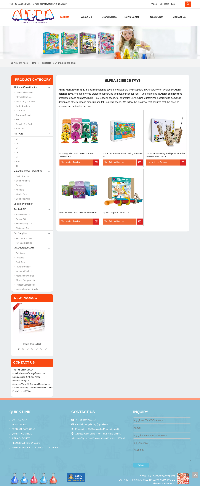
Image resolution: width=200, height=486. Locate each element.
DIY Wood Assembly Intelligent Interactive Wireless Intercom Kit (165, 155)
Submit (141, 465)
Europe (19, 185)
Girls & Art (21, 110)
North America (22, 176)
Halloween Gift (23, 214)
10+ (18, 161)
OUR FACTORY (19, 420)
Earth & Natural (23, 106)
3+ (17, 139)
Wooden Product (24, 271)
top (195, 475)
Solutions (20, 253)
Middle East (21, 194)
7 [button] (45, 348)
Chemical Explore (24, 92)
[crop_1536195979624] (183, 478)
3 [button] (27, 348)
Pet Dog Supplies (24, 243)
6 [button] (41, 348)
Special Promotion (23, 204)
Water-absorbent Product (28, 289)
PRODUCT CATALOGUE (23, 429)
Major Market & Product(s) (28, 171)
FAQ (173, 4)
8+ (17, 157)
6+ (17, 152)
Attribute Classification (25, 87)
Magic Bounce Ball (32, 344)
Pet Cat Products (24, 238)
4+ (17, 143)
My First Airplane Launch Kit (116, 212)
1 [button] (18, 348)
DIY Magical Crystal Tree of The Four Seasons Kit (76, 155)
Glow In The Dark (24, 124)
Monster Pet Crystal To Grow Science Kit (78, 212)
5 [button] (36, 348)
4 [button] (32, 348)
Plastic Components (25, 280)
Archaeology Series (25, 276)
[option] (32, 324)
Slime (18, 119)
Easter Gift (21, 219)
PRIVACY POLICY (21, 438)
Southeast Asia (23, 199)
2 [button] (23, 348)
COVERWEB (169, 476)
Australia (20, 190)
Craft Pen (20, 262)
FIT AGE (18, 133)
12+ (18, 166)
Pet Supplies (20, 233)
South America (23, 181)
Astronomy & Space (25, 101)
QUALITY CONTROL (22, 434)
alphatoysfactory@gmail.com (53, 4)
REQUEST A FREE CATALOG (26, 443)
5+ (17, 148)
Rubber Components (25, 285)
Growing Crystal (23, 115)
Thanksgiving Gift (24, 223)
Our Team (164, 4)
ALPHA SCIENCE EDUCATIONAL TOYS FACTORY (36, 447)
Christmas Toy (22, 228)
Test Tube (20, 128)
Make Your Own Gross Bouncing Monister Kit (122, 155)
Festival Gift (20, 209)
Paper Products (23, 267)
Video (154, 4)
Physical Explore (24, 97)
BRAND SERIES (19, 424)
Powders (20, 257)
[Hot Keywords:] (188, 4)
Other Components (24, 248)
